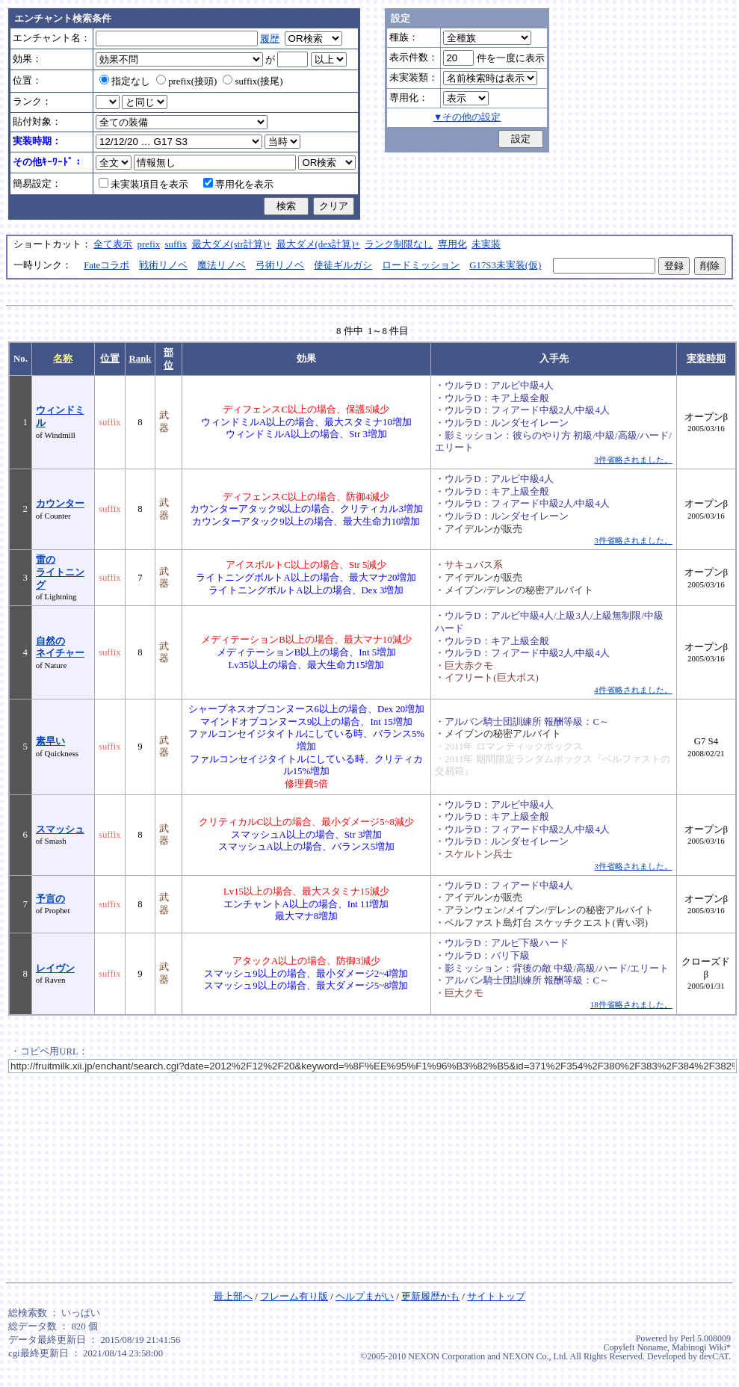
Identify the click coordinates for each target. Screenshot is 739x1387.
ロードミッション (421, 265)
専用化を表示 (238, 184)
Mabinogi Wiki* (701, 1347)
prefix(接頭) (186, 81)
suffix (176, 244)
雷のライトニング (60, 572)
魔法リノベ (221, 265)
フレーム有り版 (294, 1296)
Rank (140, 358)
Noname (652, 1347)
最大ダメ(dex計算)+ (318, 244)
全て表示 (112, 244)
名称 (62, 358)
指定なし (124, 81)
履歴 (269, 39)
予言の (50, 899)
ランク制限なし (399, 244)
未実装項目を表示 (143, 184)
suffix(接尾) (252, 81)
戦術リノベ (163, 265)
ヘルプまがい (365, 1296)
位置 (110, 358)
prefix (149, 244)
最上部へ (233, 1296)
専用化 (452, 244)
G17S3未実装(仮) (505, 265)
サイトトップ (496, 1296)
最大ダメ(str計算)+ (232, 244)
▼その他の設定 (467, 117)
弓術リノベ (280, 265)
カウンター (60, 503)
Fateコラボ (106, 265)
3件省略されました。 (633, 459)
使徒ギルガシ (343, 265)
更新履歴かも (430, 1296)
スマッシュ (60, 829)
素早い (50, 741)
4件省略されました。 (633, 689)
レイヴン (55, 968)
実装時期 (706, 358)
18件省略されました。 (631, 1004)
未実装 (486, 244)
